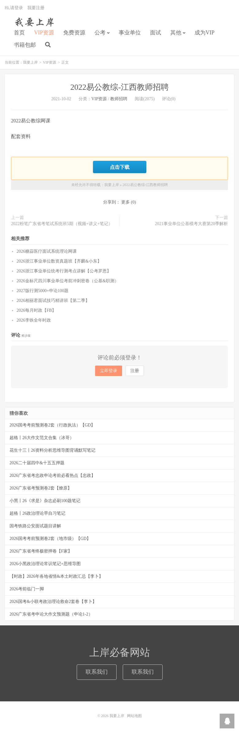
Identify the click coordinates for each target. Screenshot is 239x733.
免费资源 (74, 33)
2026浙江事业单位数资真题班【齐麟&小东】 (59, 261)
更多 (125, 202)
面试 (155, 33)
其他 (175, 33)
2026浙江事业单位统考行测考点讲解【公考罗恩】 (64, 271)
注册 (134, 370)
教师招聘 (118, 99)
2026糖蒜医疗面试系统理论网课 (47, 251)
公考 (100, 33)
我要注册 (35, 8)
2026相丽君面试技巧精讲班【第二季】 (53, 300)
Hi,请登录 (14, 8)
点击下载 (119, 167)
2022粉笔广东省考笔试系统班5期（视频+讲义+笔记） (62, 223)
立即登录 (108, 370)
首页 (19, 33)
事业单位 (130, 33)
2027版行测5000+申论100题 (42, 290)
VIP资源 (44, 33)
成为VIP (204, 33)
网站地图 (134, 716)
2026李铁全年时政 (34, 320)
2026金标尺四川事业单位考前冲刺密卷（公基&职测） (68, 281)
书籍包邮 (25, 45)
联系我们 (97, 672)
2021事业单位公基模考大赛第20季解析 (191, 223)
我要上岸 (33, 22)
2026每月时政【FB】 (36, 310)
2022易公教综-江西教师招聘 (119, 87)
